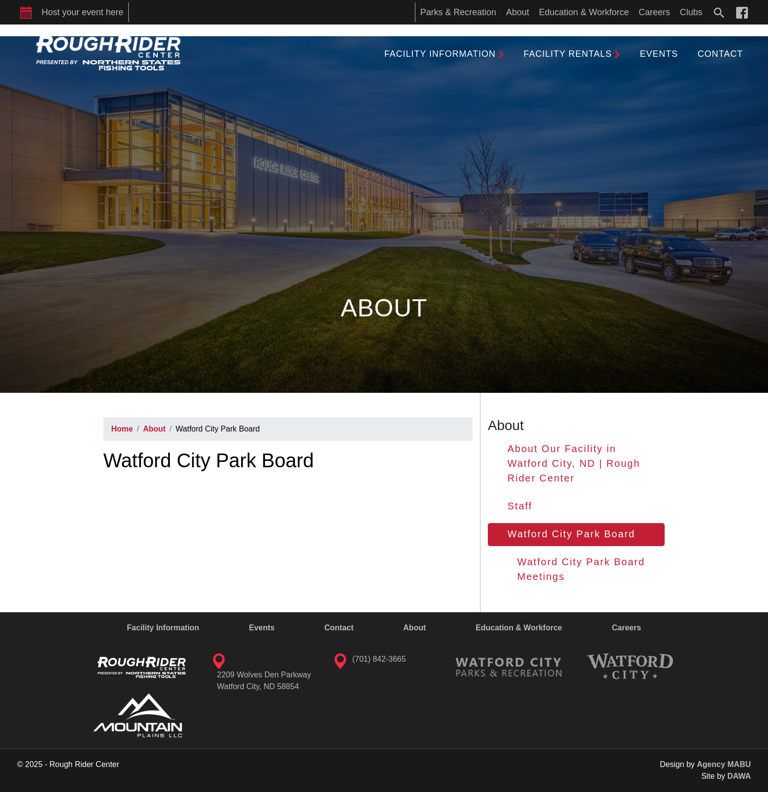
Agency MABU (724, 764)
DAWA (739, 776)
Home (122, 429)
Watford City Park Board (571, 533)
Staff (519, 506)
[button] (444, 54)
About (154, 429)
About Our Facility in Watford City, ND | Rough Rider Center (573, 463)
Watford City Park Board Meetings (581, 569)
